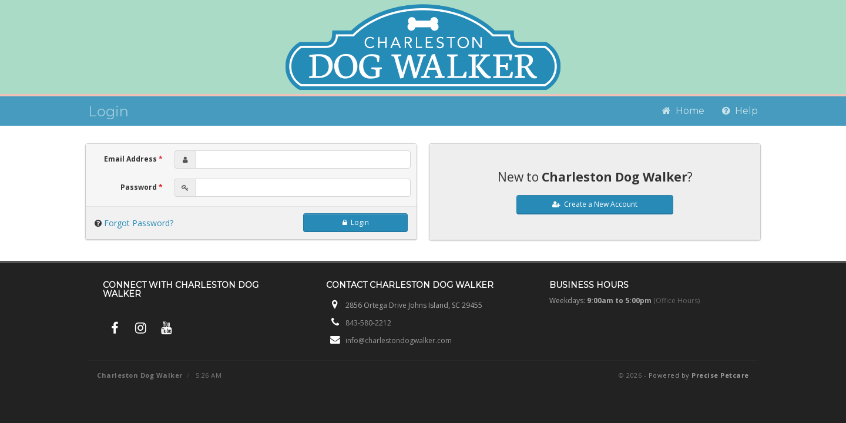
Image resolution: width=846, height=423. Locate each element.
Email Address (133, 159)
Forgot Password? (138, 223)
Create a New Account (594, 204)
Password (141, 187)
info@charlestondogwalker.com (398, 340)
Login (356, 222)
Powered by (699, 375)
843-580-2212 (368, 323)
